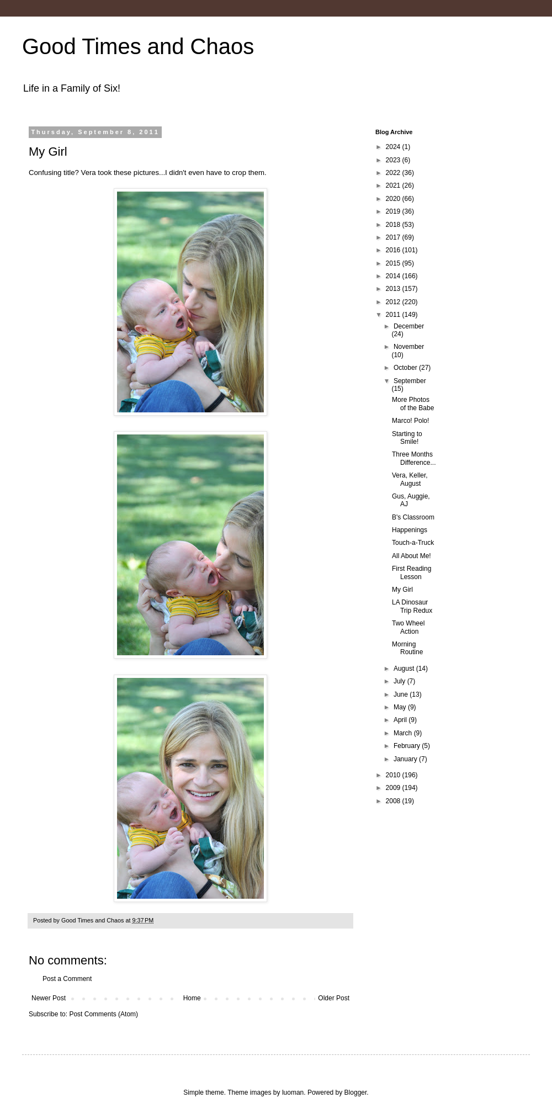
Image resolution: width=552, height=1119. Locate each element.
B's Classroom (413, 517)
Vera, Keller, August (410, 479)
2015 (394, 263)
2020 (394, 199)
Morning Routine (407, 648)
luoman (293, 1092)
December (409, 326)
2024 (394, 147)
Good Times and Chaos (138, 46)
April (401, 720)
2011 (394, 315)
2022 (394, 173)
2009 (394, 788)
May (401, 707)
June (402, 694)
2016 (394, 250)
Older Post (333, 998)
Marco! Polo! (410, 421)
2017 (394, 237)
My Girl (402, 589)
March (404, 733)
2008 (394, 801)
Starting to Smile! (407, 438)
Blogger (355, 1092)
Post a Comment (67, 979)
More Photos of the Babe (413, 403)
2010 (394, 775)
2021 (394, 185)
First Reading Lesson (411, 572)
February (408, 746)
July (400, 681)
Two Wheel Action (408, 627)
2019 (394, 211)
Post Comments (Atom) (103, 1014)
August (405, 668)
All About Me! (411, 556)
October (406, 368)
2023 (394, 160)
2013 (394, 289)
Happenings (409, 530)
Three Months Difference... (414, 458)
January (406, 759)
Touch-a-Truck (413, 543)
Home (192, 998)
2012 (394, 302)
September (410, 381)
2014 (394, 276)
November (409, 347)
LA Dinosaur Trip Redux (412, 606)
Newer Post (48, 998)
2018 (394, 225)
